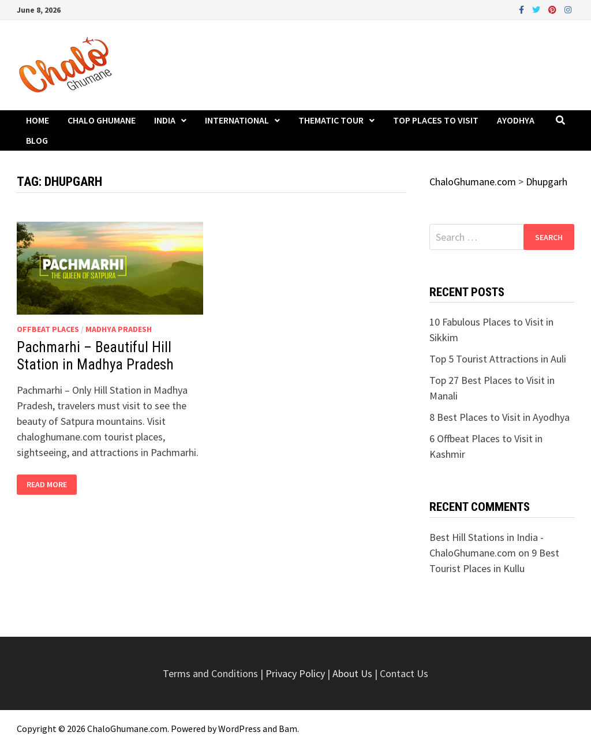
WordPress (239, 728)
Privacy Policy (296, 673)
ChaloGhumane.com (127, 728)
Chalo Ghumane (102, 120)
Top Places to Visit (435, 120)
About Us (352, 673)
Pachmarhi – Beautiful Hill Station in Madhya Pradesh (95, 356)
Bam (288, 728)
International (237, 120)
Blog (37, 140)
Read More (46, 485)
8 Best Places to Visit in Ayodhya (499, 417)
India (164, 120)
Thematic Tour (331, 120)
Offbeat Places (48, 329)
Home (37, 120)
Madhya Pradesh (118, 329)
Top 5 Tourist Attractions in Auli (497, 358)
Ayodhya (515, 120)
